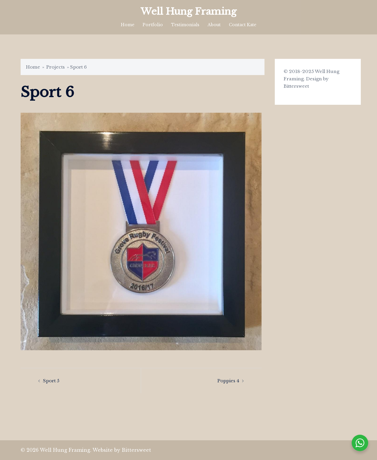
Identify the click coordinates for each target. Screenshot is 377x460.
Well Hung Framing (188, 11)
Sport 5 (51, 380)
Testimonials (185, 24)
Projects (55, 67)
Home (127, 24)
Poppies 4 (228, 380)
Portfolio (153, 24)
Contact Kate (242, 24)
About (214, 24)
